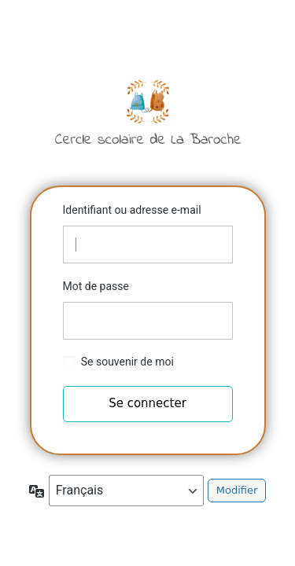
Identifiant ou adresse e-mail (132, 210)
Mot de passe (96, 286)
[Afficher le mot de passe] (217, 321)
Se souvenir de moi (127, 361)
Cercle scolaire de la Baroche (148, 111)
